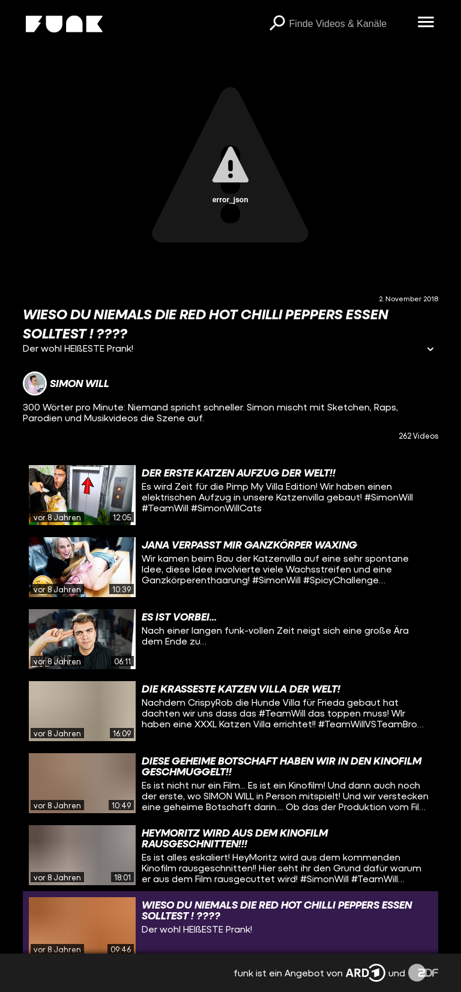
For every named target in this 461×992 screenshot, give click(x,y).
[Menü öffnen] (426, 22)
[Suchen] (277, 24)
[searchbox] (349, 24)
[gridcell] (230, 495)
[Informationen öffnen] (430, 350)
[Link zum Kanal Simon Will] (66, 383)
